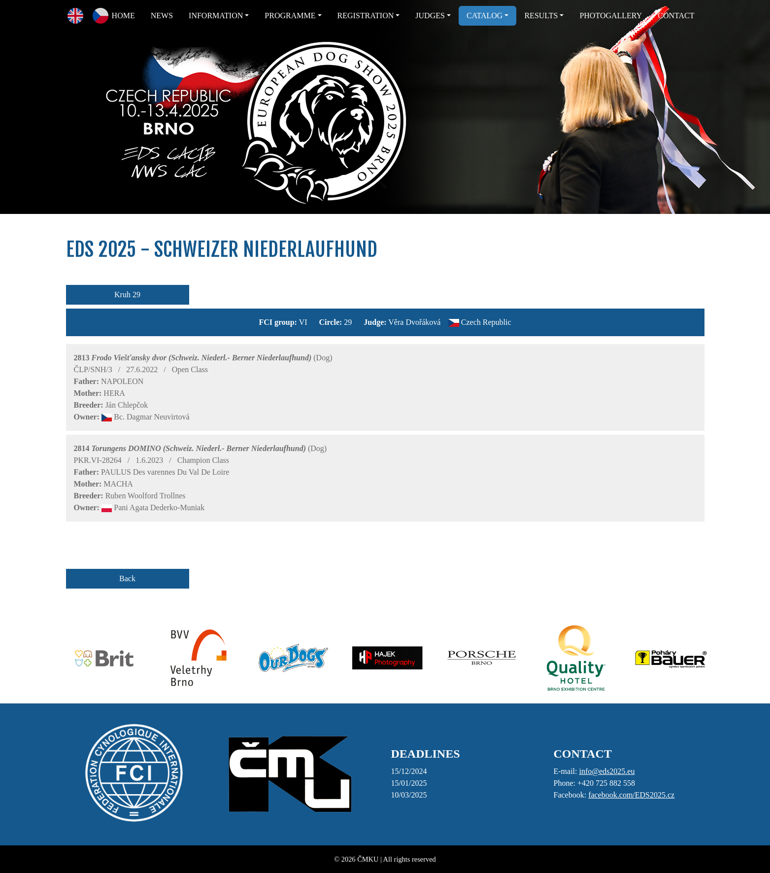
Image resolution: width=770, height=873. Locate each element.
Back (127, 578)
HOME (123, 15)
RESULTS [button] (541, 15)
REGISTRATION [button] (365, 15)
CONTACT (676, 15)
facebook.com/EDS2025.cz (631, 795)
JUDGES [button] (430, 15)
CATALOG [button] (484, 15)
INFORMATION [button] (216, 15)
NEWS (162, 15)
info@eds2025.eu (607, 771)
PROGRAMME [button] (290, 15)
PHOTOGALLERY (610, 15)
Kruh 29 (127, 294)
